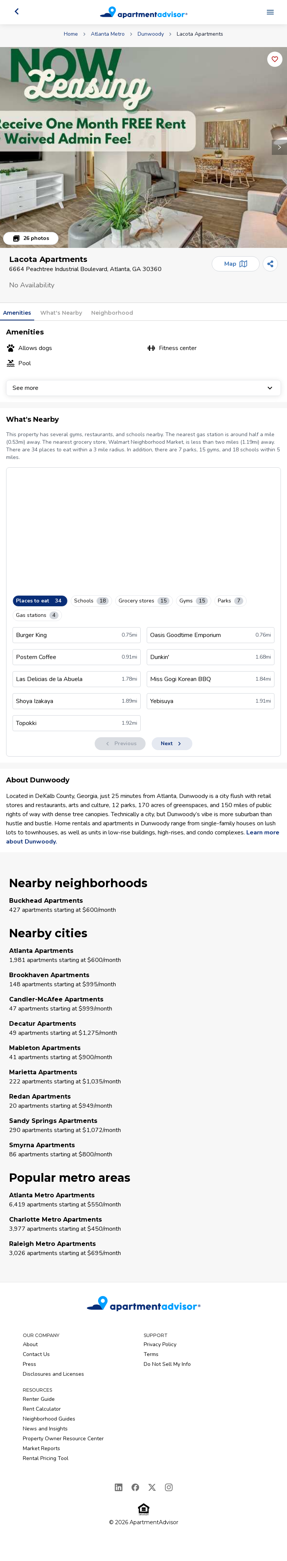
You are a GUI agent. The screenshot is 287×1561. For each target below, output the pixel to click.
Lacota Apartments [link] (200, 34)
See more (143, 388)
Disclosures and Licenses (53, 1374)
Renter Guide (39, 1399)
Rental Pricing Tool (45, 1458)
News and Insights (45, 1428)
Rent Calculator (42, 1409)
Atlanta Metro (108, 34)
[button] (143, 147)
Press (29, 1364)
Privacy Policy (160, 1344)
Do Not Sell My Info (167, 1364)
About (30, 1344)
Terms (151, 1354)
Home (71, 34)
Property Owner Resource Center (63, 1438)
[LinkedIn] (118, 1487)
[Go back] (16, 11)
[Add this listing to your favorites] (274, 59)
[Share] (270, 263)
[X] (152, 1487)
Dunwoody (151, 34)
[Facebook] (135, 1487)
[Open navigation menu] (270, 12)
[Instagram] (169, 1487)
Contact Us (36, 1354)
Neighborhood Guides (49, 1418)
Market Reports (41, 1448)
